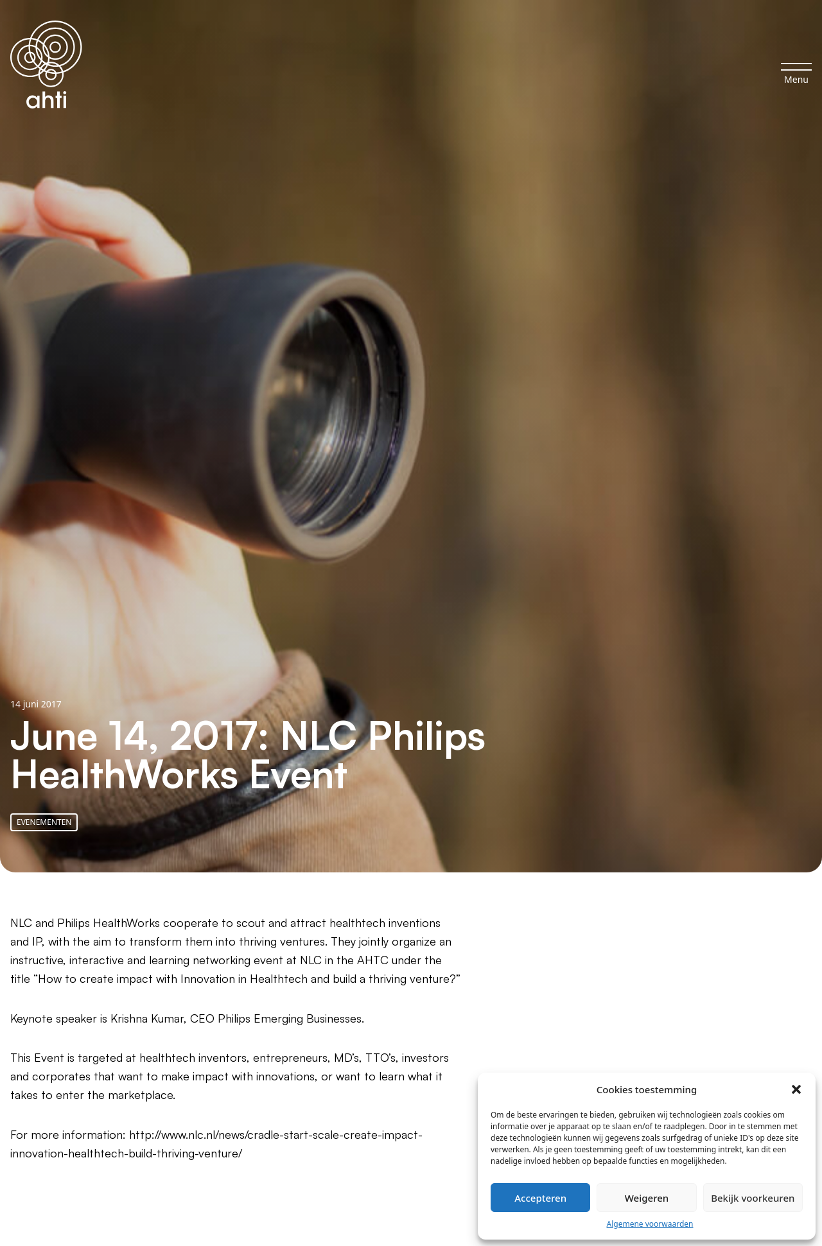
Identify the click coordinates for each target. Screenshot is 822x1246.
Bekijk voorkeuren (752, 1197)
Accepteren (540, 1197)
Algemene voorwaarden (650, 1223)
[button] (796, 1089)
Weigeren (647, 1197)
